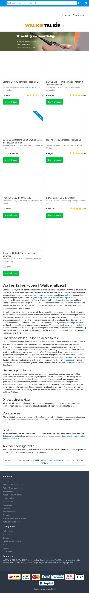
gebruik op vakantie (41, 298)
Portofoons (7, 535)
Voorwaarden (8, 491)
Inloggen (66, 15)
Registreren (78, 15)
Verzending (7, 505)
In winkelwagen (11, 102)
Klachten (6, 508)
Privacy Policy (8, 498)
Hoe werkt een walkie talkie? (14, 518)
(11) (77, 95)
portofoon (77, 322)
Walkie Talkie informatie (12, 495)
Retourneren (8, 502)
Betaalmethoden (9, 512)
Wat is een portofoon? (11, 522)
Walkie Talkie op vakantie (13, 488)
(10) (77, 153)
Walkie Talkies (8, 531)
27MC (5, 545)
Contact (6, 481)
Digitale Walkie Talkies (12, 541)
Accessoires (7, 548)
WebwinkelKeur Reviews (50, 460)
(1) (78, 208)
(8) (35, 95)
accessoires (71, 360)
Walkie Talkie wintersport (13, 485)
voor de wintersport (61, 298)
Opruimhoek (8, 551)
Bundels (6, 538)
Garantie (6, 515)
